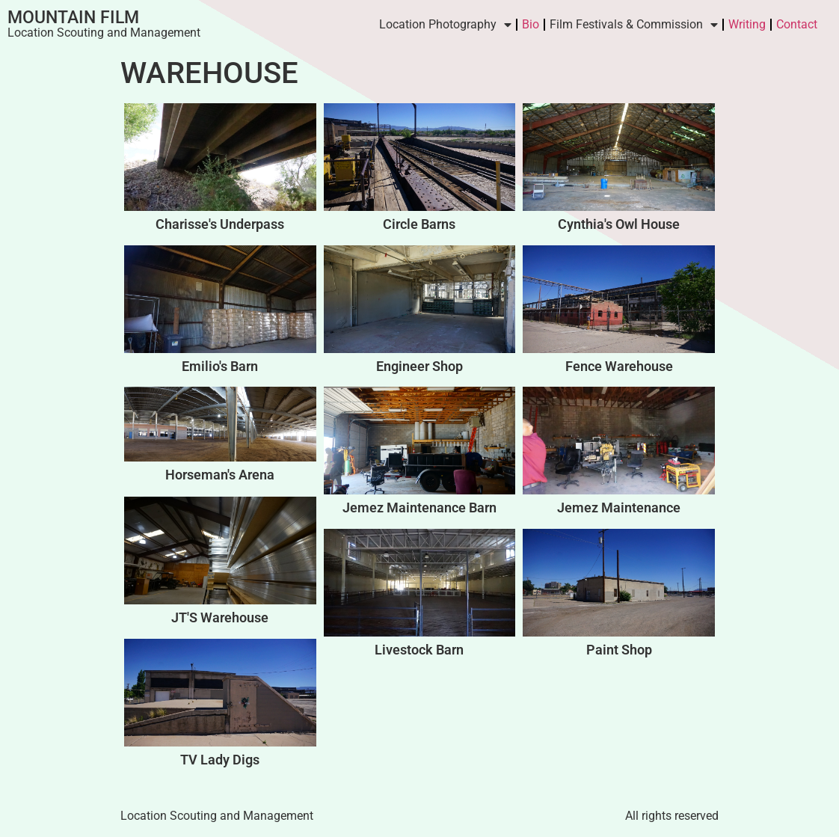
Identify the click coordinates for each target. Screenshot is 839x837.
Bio (530, 24)
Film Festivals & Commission (634, 24)
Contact (796, 24)
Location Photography (445, 24)
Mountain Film (73, 17)
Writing (747, 24)
